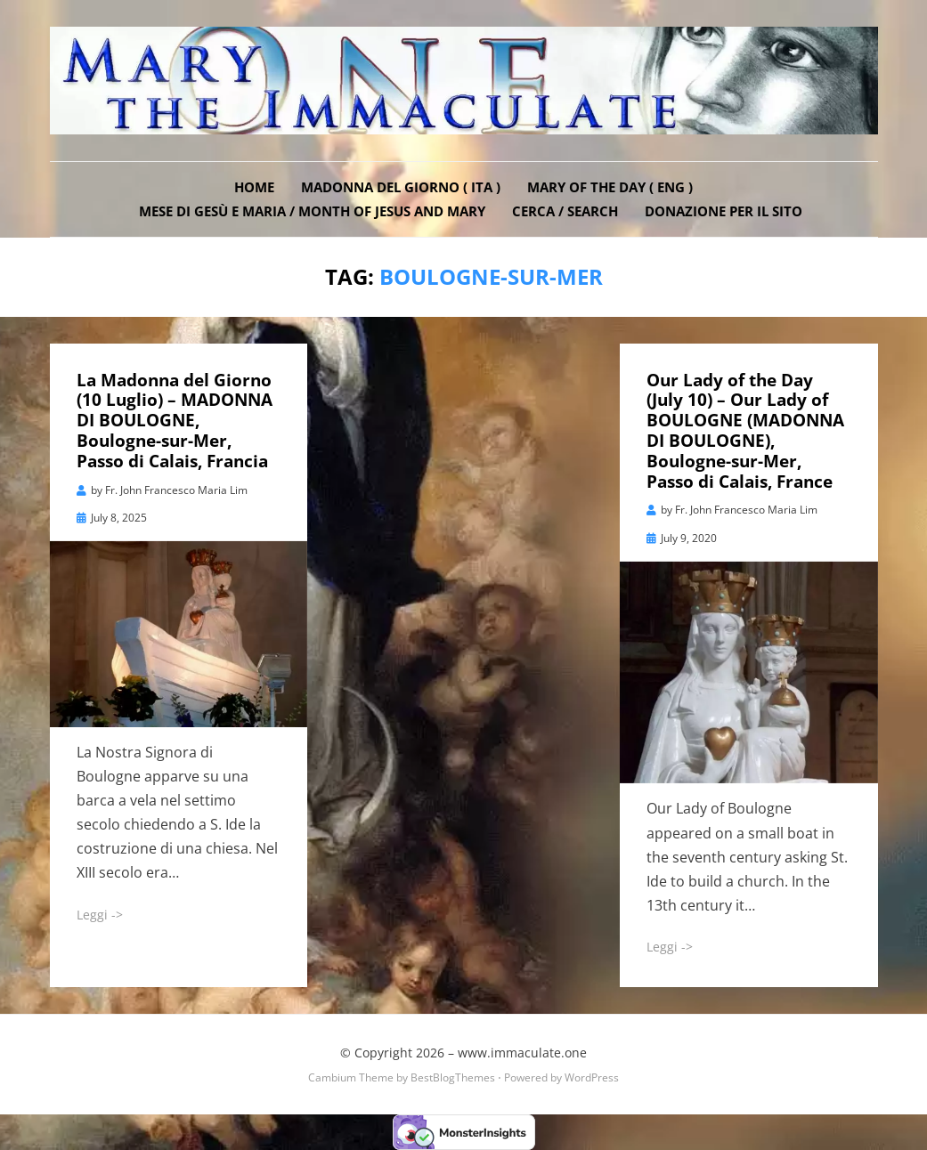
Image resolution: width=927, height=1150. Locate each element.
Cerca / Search (565, 211)
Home (254, 187)
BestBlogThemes (453, 1077)
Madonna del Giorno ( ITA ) (400, 187)
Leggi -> (100, 914)
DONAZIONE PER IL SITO (723, 211)
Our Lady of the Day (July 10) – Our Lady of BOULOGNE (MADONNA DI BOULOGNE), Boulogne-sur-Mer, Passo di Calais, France (745, 430)
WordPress (592, 1077)
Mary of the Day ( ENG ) (610, 187)
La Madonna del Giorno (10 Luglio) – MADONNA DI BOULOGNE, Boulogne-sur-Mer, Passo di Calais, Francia (174, 420)
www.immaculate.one (522, 1052)
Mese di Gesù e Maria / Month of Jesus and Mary (312, 211)
